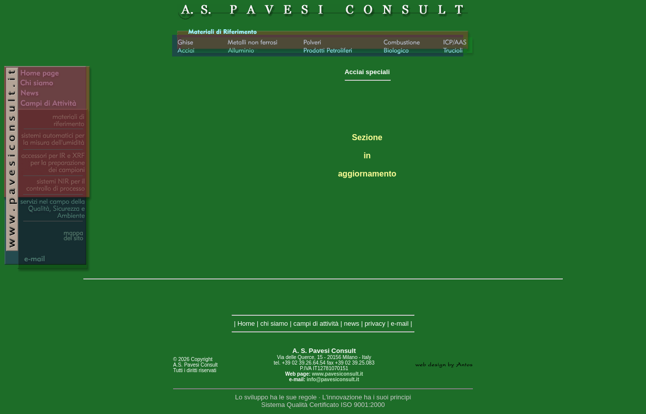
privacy (374, 323)
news (351, 323)
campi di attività (316, 323)
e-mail (399, 323)
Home (246, 323)
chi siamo (274, 323)
